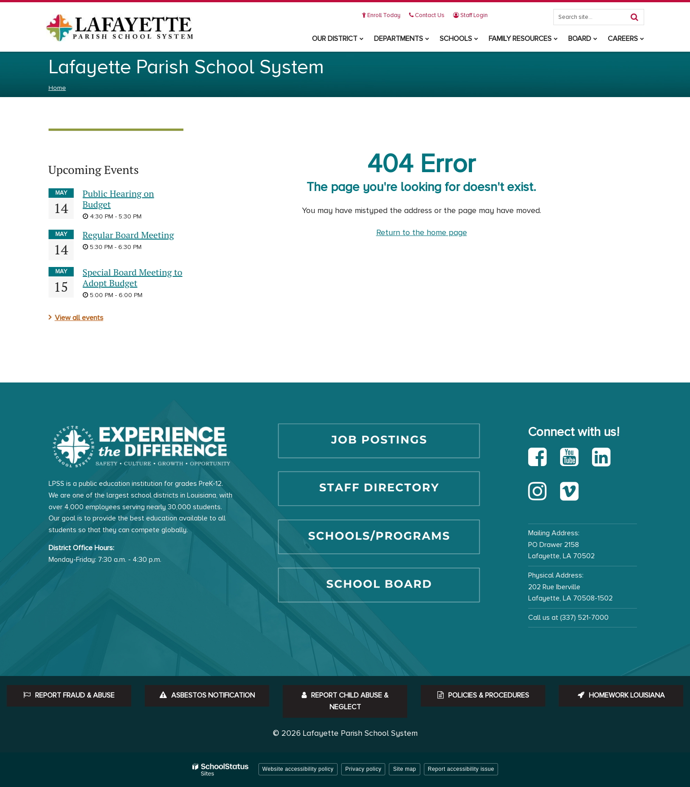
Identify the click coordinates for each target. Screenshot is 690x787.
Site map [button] (404, 769)
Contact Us (427, 15)
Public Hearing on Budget (118, 198)
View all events (79, 317)
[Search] (635, 17)
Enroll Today (381, 15)
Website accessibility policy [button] (298, 769)
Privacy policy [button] (363, 769)
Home (57, 88)
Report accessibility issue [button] (461, 769)
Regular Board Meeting (128, 235)
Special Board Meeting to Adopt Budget (133, 277)
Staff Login (471, 15)
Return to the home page (421, 232)
